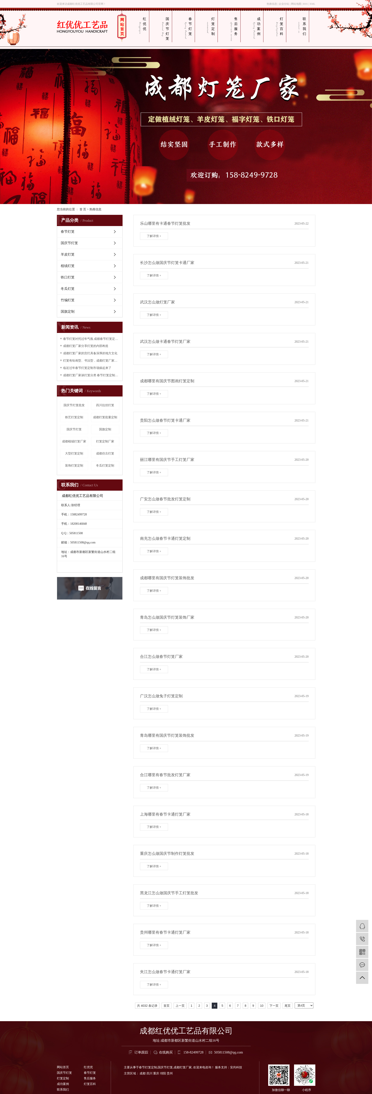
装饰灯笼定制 (74, 465)
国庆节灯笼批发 (74, 405)
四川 (149, 1073)
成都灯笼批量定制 (105, 417)
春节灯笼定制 (148, 1067)
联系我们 (304, 26)
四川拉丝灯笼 (105, 405)
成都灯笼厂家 (183, 1067)
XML (312, 3)
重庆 (156, 1073)
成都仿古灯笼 (105, 453)
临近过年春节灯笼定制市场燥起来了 (87, 368)
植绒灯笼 (68, 266)
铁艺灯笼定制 (74, 417)
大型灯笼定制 (74, 453)
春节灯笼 (190, 26)
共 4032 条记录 (147, 1005)
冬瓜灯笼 (68, 288)
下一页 (274, 1005)
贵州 (170, 1073)
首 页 (82, 209)
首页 (166, 1005)
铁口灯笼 (68, 277)
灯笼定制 (213, 26)
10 (261, 1005)
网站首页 (122, 27)
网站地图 (296, 3)
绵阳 (163, 1073)
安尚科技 (236, 1067)
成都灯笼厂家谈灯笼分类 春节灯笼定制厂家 (91, 375)
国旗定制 (68, 311)
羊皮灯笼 (68, 254)
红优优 (144, 24)
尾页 (288, 1005)
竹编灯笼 (68, 300)
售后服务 (236, 26)
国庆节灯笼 (167, 28)
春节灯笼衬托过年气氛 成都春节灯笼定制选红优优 (91, 338)
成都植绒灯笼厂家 (74, 441)
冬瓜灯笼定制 (105, 465)
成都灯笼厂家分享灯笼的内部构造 (85, 346)
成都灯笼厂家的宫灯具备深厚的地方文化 (90, 353)
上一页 (180, 1005)
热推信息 (272, 3)
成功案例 (258, 26)
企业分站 (284, 3)
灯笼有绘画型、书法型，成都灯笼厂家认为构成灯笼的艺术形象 (91, 360)
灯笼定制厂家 (105, 441)
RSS (305, 3)
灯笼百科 (281, 26)
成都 (143, 1073)
